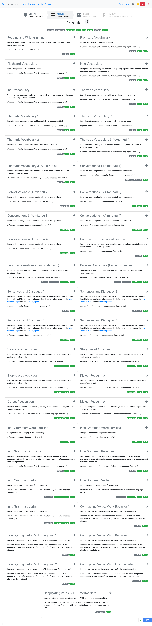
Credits (41, 4)
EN (143, 4)
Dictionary (32, 4)
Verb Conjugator (32, 302)
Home (24, 4)
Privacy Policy (124, 4)
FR (148, 4)
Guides (48, 4)
